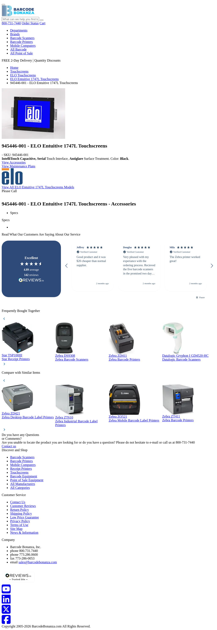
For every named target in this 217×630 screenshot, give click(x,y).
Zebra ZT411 (171, 416)
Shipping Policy (21, 513)
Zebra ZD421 (11, 413)
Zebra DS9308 (65, 355)
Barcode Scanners (22, 38)
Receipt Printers (21, 468)
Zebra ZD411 (118, 355)
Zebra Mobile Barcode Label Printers (134, 420)
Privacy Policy (20, 521)
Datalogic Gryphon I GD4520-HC (185, 355)
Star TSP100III (12, 355)
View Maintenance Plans (18, 166)
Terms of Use (19, 525)
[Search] (41, 20)
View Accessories (14, 162)
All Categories (20, 487)
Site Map (16, 529)
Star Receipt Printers (16, 359)
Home (14, 67)
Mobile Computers (23, 45)
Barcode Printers (21, 42)
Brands (15, 34)
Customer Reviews (23, 506)
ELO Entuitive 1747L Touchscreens (34, 79)
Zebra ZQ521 (118, 416)
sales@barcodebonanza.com (38, 562)
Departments (18, 30)
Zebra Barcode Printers (124, 359)
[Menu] (3, 4)
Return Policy (19, 509)
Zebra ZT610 (64, 417)
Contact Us (17, 502)
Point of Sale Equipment (26, 480)
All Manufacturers (22, 484)
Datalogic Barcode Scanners (181, 359)
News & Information (24, 532)
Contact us (9, 446)
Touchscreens (19, 71)
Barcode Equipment (23, 476)
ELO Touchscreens (23, 75)
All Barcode (18, 49)
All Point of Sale (21, 53)
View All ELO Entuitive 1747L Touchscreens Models (38, 187)
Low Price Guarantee (24, 517)
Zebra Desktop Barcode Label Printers (28, 417)
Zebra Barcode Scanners (71, 359)
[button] (67, 266)
